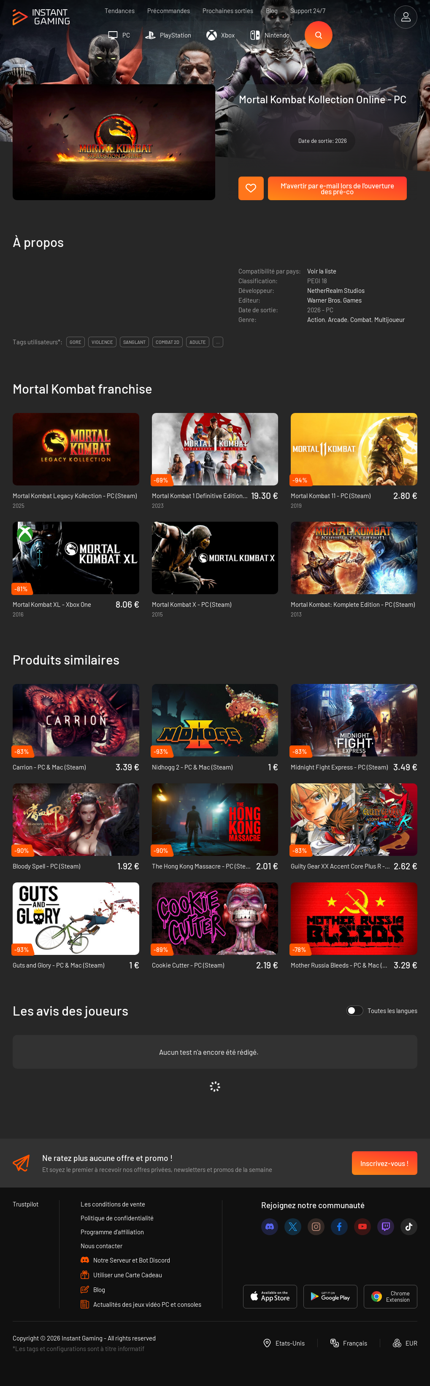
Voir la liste (321, 271)
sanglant (134, 342)
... (218, 342)
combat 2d (167, 342)
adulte (197, 342)
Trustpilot (25, 1204)
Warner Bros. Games (334, 300)
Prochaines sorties (228, 10)
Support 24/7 (307, 10)
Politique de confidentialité (117, 1218)
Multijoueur (389, 319)
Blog (272, 10)
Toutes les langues (381, 1010)
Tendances (120, 10)
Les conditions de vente (113, 1204)
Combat (360, 319)
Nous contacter (101, 1245)
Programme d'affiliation (112, 1232)
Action (316, 319)
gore (75, 342)
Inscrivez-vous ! (384, 1163)
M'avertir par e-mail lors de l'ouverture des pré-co (337, 188)
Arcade (337, 319)
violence (102, 342)
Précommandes (168, 10)
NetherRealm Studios (336, 290)
